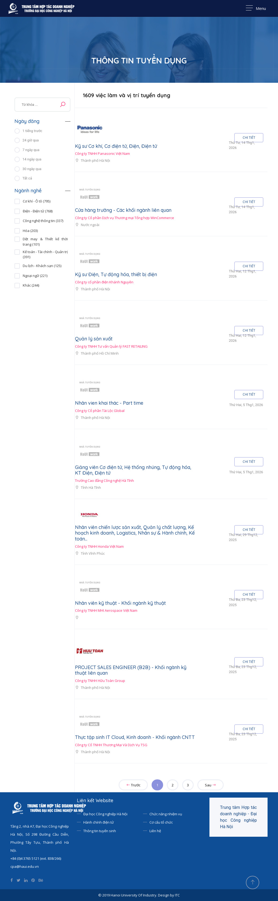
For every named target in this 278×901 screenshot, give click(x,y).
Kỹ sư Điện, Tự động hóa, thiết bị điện (116, 274)
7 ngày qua (30, 150)
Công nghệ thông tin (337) (43, 220)
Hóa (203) (30, 230)
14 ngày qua (31, 159)
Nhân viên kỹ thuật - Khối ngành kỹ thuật (120, 603)
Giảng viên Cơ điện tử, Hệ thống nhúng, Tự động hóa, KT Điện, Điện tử (133, 470)
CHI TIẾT (249, 137)
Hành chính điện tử (98, 822)
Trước (133, 785)
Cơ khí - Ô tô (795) (36, 201)
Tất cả (27, 178)
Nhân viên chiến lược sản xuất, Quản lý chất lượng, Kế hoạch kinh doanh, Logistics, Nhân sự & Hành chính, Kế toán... (135, 533)
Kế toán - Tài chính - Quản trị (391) (45, 252)
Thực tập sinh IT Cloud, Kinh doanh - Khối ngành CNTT (135, 737)
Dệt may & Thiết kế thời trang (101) (45, 239)
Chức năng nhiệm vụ (165, 814)
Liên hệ (155, 830)
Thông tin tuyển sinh (99, 830)
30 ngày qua (31, 169)
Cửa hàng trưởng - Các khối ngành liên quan (123, 210)
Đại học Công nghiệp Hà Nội (105, 814)
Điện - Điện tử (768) (37, 211)
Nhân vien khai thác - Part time (109, 403)
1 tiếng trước (32, 131)
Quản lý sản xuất (93, 339)
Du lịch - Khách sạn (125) (42, 265)
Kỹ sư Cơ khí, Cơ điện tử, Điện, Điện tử (116, 146)
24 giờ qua (30, 140)
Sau (210, 785)
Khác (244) (31, 285)
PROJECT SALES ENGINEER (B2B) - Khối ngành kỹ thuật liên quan (130, 670)
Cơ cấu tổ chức (161, 822)
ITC (177, 895)
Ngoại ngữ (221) (35, 275)
